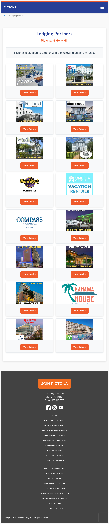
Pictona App (54, 478)
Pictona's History (54, 420)
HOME (54, 415)
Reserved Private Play (54, 498)
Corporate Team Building (54, 493)
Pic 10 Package (54, 473)
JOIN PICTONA (54, 383)
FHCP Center (54, 450)
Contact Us (54, 503)
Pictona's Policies (54, 509)
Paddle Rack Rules (54, 483)
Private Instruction (54, 440)
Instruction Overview (54, 430)
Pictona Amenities (54, 468)
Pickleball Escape (54, 488)
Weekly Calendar (54, 460)
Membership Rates (54, 425)
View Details (29, 93)
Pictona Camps (54, 455)
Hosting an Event (54, 445)
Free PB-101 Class (54, 435)
